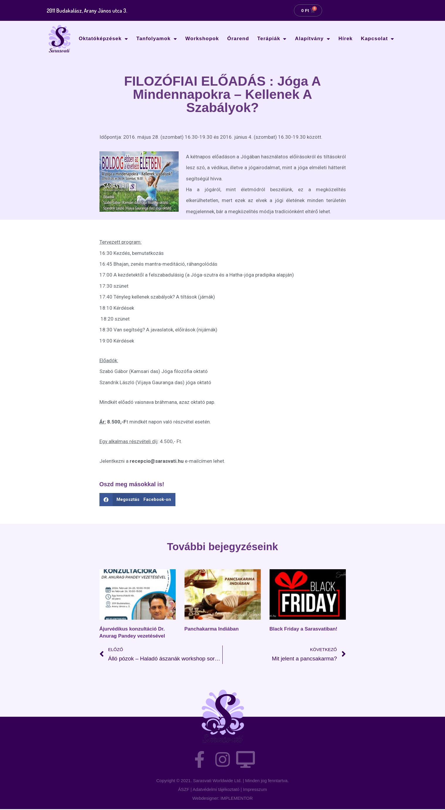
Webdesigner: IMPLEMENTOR (222, 799)
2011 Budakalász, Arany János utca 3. (89, 10)
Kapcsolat (377, 38)
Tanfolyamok (156, 38)
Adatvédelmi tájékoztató (216, 790)
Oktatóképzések (103, 38)
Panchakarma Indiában (212, 629)
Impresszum (255, 790)
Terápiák (272, 38)
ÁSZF (183, 790)
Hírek (346, 38)
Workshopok (202, 38)
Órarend (238, 38)
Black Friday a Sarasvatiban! (304, 629)
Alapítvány (312, 38)
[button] (137, 499)
